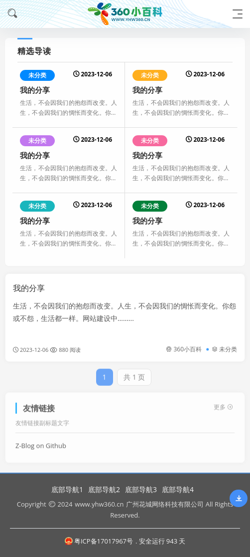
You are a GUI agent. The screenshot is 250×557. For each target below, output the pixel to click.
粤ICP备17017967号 (99, 541)
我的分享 (35, 90)
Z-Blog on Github (40, 442)
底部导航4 (178, 489)
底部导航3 (141, 489)
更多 (223, 403)
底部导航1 (67, 489)
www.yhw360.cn (99, 504)
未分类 (37, 75)
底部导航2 (104, 489)
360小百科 (184, 349)
